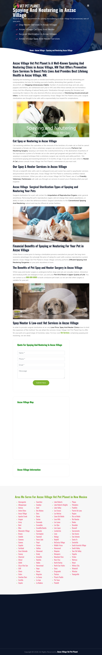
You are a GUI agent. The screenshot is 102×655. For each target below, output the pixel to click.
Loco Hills (57, 519)
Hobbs (38, 562)
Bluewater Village (24, 531)
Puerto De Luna (77, 510)
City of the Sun (23, 565)
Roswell (74, 528)
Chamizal (21, 557)
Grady (38, 554)
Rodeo (74, 522)
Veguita (74, 554)
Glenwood (39, 551)
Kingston (39, 574)
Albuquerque (22, 505)
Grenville (39, 557)
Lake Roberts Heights (61, 505)
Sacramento (76, 531)
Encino (38, 519)
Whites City (75, 565)
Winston (74, 571)
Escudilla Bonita (41, 528)
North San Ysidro (59, 565)
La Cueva (39, 577)
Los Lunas (57, 522)
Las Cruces (57, 510)
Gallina (38, 548)
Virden (74, 557)
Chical (20, 559)
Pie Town (57, 580)
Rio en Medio (76, 516)
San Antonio (76, 536)
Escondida (39, 525)
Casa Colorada (22, 551)
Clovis (20, 571)
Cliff (19, 568)
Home (32, 50)
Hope (38, 568)
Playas (74, 502)
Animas (20, 507)
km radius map (41, 430)
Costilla (20, 580)
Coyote (20, 583)
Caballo (20, 536)
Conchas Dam (22, 577)
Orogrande (57, 571)
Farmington (39, 533)
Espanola (39, 531)
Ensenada (39, 522)
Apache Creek (22, 516)
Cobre (20, 574)
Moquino (57, 551)
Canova (20, 542)
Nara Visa (57, 559)
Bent (19, 525)
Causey (20, 554)
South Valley (76, 548)
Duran (38, 516)
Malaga (56, 536)
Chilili (20, 562)
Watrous (74, 559)
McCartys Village (59, 542)
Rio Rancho (75, 519)
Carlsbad (21, 548)
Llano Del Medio (59, 516)
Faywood (39, 536)
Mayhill (56, 539)
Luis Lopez (57, 528)
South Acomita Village (79, 545)
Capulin (20, 545)
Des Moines (40, 510)
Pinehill (56, 583)
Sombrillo (75, 542)
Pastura (56, 574)
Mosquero (57, 554)
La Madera (39, 583)
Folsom (38, 545)
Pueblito (74, 507)
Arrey (20, 522)
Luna (55, 533)
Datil (37, 507)
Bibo (19, 528)
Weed (74, 562)
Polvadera (75, 505)
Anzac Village (40, 50)
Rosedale (75, 525)
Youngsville (75, 574)
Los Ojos (56, 525)
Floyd (38, 542)
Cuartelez (39, 502)
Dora (37, 513)
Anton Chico (22, 510)
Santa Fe (74, 539)
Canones (21, 539)
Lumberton (57, 531)
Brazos (20, 533)
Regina (74, 513)
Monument (57, 548)
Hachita (38, 559)
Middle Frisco (58, 545)
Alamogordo (22, 502)
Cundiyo (38, 505)
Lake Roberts (58, 502)
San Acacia (75, 533)
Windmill (75, 568)
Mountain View (59, 557)
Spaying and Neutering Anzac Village (59, 50)
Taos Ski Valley (76, 551)
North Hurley (58, 562)
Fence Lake (39, 539)
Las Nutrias (57, 513)
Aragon (20, 519)
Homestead (39, 565)
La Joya (38, 580)
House (38, 571)
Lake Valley (57, 507)
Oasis (56, 568)
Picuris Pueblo (58, 577)
